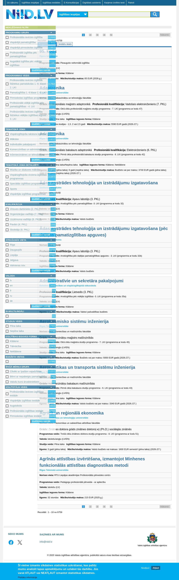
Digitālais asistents (92, 2)
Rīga (12, 244)
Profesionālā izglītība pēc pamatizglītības (23, 54)
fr (11, 290)
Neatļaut (145, 568)
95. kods (69, 51)
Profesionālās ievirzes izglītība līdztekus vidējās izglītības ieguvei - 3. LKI (29, 115)
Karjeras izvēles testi (114, 2)
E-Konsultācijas (71, 2)
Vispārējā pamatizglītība (23, 42)
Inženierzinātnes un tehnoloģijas (27, 154)
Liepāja (14, 255)
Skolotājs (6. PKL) (19, 229)
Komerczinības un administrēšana (28, 149)
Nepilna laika (17, 331)
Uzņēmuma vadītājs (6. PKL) (25, 219)
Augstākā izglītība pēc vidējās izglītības (26, 63)
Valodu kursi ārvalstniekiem (24, 381)
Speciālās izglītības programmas (27, 183)
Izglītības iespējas (30, 2)
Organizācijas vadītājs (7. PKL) (26, 214)
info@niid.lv (46, 559)
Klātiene (14, 341)
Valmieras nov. (18, 265)
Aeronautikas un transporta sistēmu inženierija (108, 381)
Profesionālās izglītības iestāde (26, 411)
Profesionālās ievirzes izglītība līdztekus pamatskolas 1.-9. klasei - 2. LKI (29, 84)
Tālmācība (15, 346)
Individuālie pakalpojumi (23, 144)
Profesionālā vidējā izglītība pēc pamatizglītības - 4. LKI (27, 105)
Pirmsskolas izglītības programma (28, 97)
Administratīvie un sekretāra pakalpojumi (102, 295)
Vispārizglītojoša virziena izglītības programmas (28, 176)
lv (11, 280)
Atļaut (156, 568)
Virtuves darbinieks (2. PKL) (25, 209)
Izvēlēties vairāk (41, 70)
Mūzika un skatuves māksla (25, 169)
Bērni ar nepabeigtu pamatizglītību (28, 376)
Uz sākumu (12, 2)
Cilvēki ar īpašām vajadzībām (26, 371)
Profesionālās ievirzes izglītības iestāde (27, 393)
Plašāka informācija (27, 577)
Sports (13, 189)
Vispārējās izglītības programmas (28, 194)
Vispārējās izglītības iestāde (25, 400)
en (11, 285)
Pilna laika (15, 326)
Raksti (131, 2)
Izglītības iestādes (51, 2)
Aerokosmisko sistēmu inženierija (95, 335)
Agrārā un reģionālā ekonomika (92, 427)
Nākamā (164, 35)
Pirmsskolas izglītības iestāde (26, 416)
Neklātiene (16, 351)
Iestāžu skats (85, 44)
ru (11, 295)
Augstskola (16, 405)
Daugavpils (16, 249)
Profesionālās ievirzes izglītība (26, 37)
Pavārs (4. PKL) (18, 224)
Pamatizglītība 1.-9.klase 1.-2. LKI (28, 92)
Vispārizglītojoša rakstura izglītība (28, 134)
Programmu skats (68, 44)
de (11, 301)
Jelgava (14, 260)
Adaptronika (72, 87)
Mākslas (14, 139)
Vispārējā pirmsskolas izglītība (26, 47)
